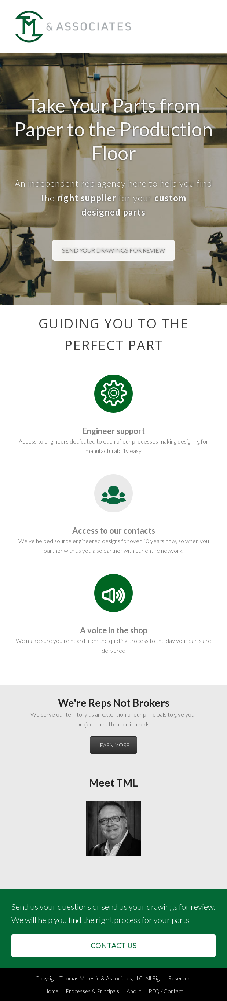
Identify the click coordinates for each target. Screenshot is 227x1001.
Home (51, 991)
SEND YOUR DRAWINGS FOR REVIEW (113, 250)
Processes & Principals (92, 991)
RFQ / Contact (166, 991)
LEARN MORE (113, 745)
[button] (212, 26)
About (134, 991)
